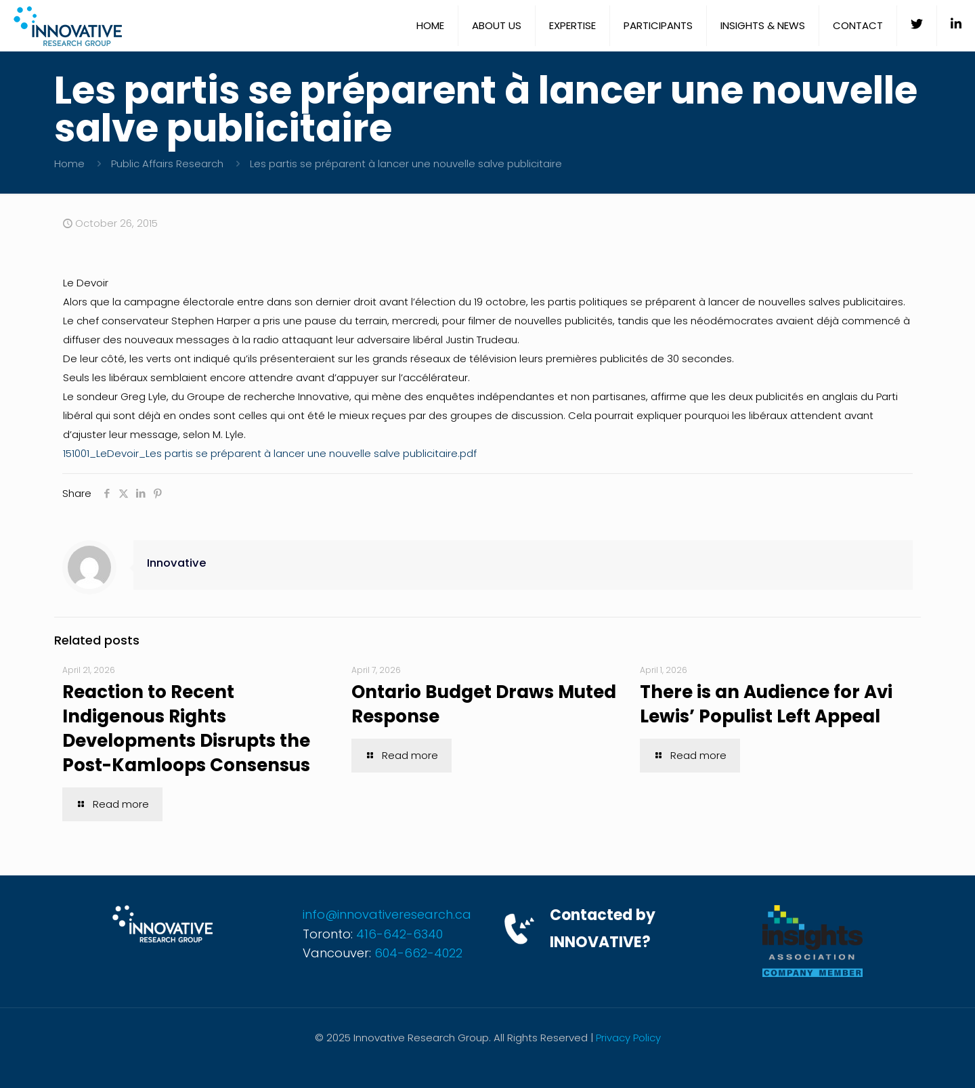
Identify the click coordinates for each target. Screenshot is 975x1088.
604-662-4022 (418, 952)
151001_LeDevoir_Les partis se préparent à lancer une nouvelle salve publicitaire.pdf (270, 453)
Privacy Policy (628, 1037)
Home (69, 163)
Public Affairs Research (167, 163)
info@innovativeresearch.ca (387, 914)
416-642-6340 (399, 934)
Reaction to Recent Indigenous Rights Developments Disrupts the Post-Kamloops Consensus (186, 728)
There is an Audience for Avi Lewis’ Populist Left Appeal (766, 704)
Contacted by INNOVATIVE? (602, 929)
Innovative (177, 563)
